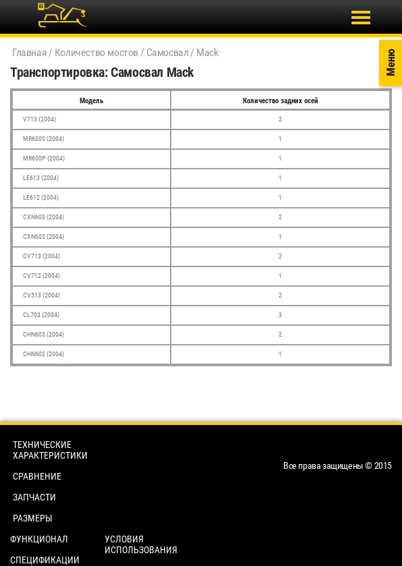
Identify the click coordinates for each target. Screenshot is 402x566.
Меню (390, 63)
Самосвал (167, 52)
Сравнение (37, 476)
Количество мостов (96, 52)
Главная (29, 52)
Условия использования (141, 544)
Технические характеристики (50, 450)
